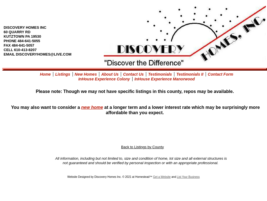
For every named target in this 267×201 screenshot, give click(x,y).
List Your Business (188, 176)
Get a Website (162, 176)
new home (92, 107)
